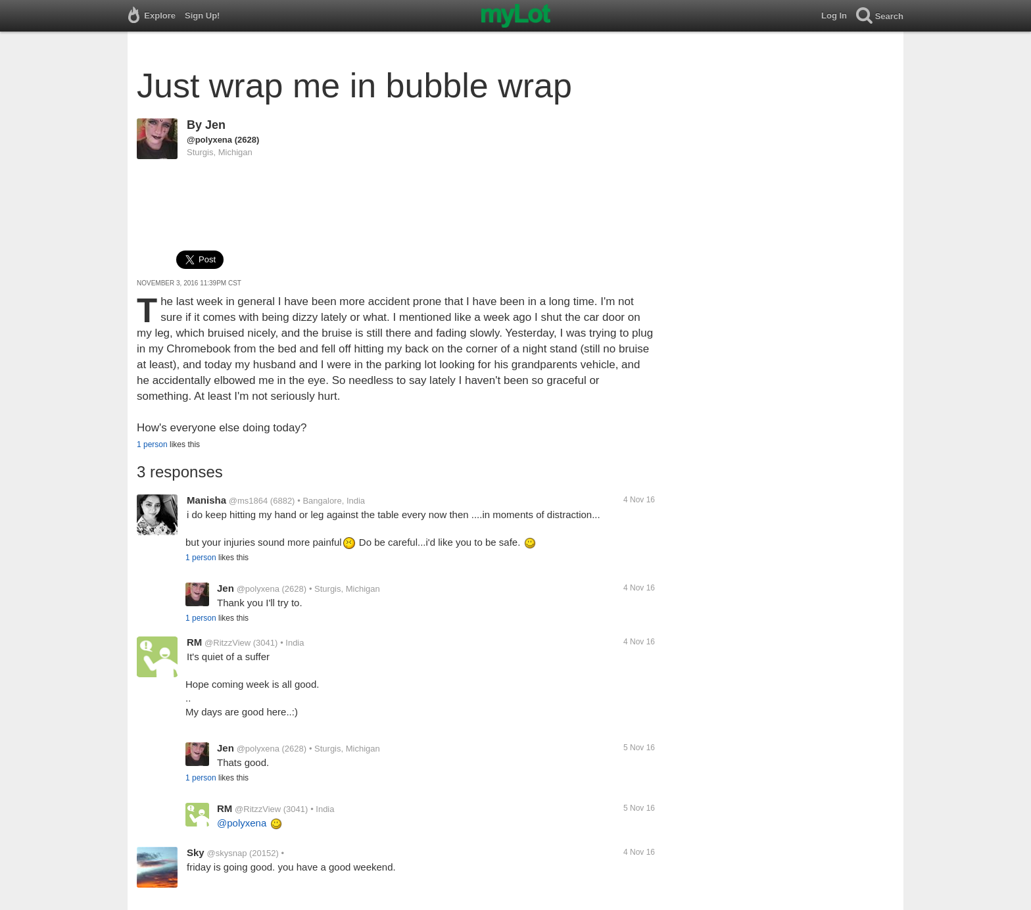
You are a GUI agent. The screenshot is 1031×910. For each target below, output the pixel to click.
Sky (195, 852)
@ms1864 (248, 501)
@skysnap (226, 853)
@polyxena (209, 140)
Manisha (206, 500)
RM (194, 642)
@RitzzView (227, 643)
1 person (152, 444)
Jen (215, 125)
